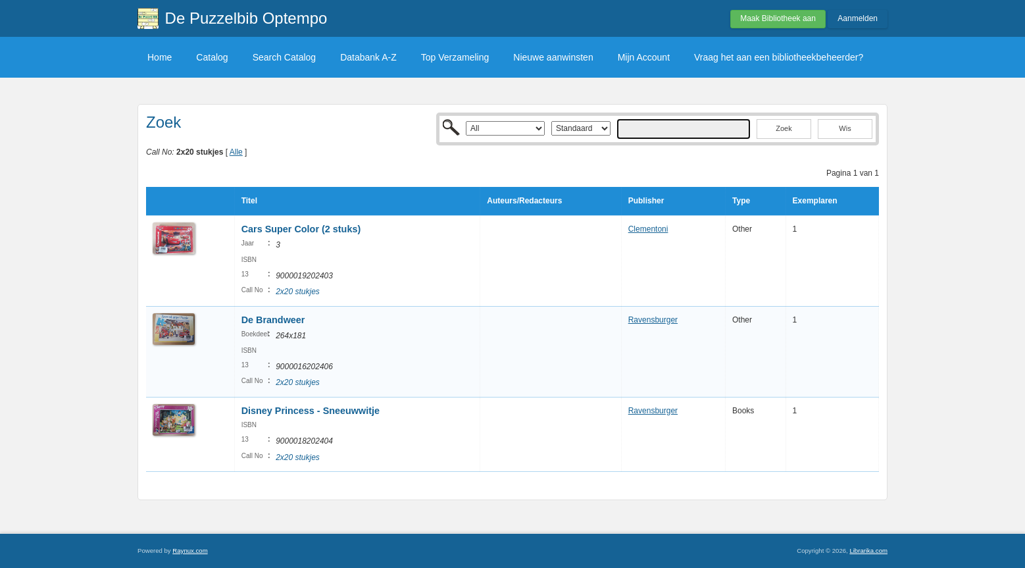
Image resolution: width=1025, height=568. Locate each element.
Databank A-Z (368, 57)
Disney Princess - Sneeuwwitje (310, 410)
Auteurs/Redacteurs (524, 200)
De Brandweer (273, 320)
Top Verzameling (455, 57)
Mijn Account (644, 57)
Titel (249, 200)
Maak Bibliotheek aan (778, 18)
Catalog (212, 57)
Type (741, 200)
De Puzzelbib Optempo (246, 18)
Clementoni (648, 229)
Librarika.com (868, 550)
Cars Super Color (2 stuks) (301, 229)
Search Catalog (284, 57)
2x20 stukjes (298, 291)
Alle (236, 152)
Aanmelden (858, 18)
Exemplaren (815, 200)
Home (159, 57)
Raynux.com (189, 550)
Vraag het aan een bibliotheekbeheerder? (778, 57)
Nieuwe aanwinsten (553, 57)
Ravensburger (653, 319)
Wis (845, 128)
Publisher (646, 200)
